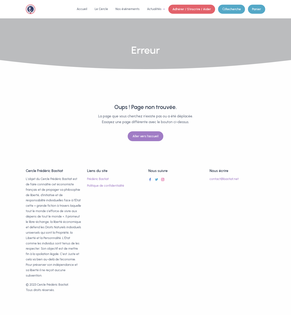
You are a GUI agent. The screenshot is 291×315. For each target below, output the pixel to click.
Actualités (154, 9)
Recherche (231, 9)
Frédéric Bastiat (98, 179)
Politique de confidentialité (105, 185)
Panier (256, 9)
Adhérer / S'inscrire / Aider (191, 9)
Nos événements (127, 9)
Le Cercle (101, 9)
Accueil (82, 9)
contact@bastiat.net (224, 179)
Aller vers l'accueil (145, 136)
